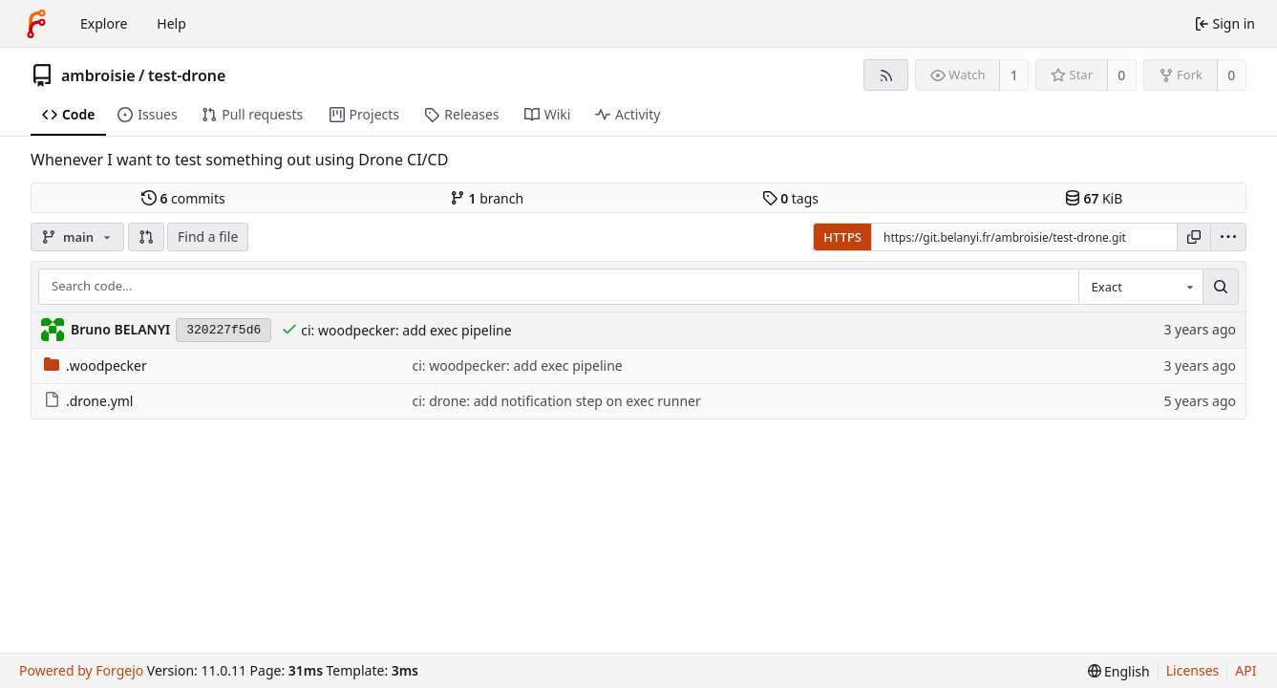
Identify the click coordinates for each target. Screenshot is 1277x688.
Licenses (1193, 670)
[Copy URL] (1194, 237)
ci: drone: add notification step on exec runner (556, 401)
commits (183, 198)
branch (486, 198)
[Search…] (1221, 287)
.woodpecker (95, 365)
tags (790, 198)
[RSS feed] (885, 75)
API (1245, 670)
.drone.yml (88, 401)
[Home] (36, 24)
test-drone (186, 75)
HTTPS (842, 237)
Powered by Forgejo (81, 670)
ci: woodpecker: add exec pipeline (406, 330)
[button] (146, 237)
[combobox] (1140, 287)
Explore (103, 23)
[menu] (1228, 237)
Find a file (208, 236)
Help (171, 23)
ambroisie (98, 75)
